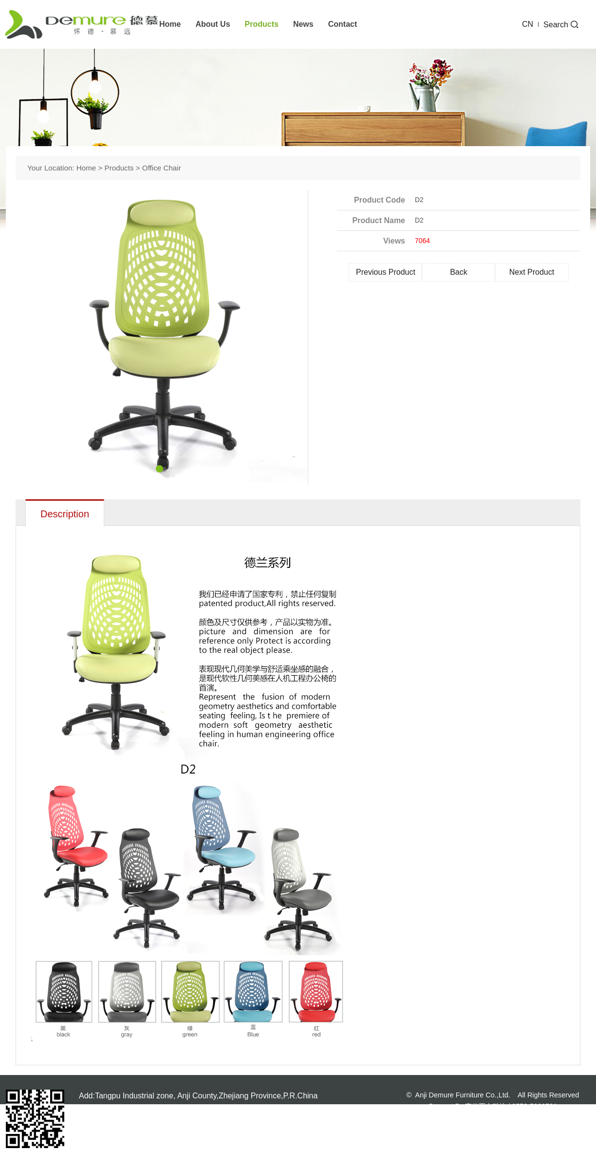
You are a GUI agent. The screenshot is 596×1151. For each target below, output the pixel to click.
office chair (161, 168)
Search (560, 24)
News (303, 24)
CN (527, 24)
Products (262, 24)
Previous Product (385, 272)
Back (458, 272)
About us (212, 24)
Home (170, 24)
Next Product (531, 272)
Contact (342, 24)
